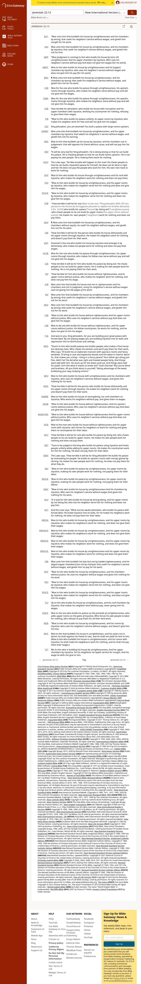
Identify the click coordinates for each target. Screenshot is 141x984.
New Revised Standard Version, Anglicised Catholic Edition (83, 839)
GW (46, 232)
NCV (46, 435)
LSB (46, 315)
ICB (46, 263)
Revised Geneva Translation (50, 862)
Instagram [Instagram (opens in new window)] (89, 922)
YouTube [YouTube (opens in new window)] (88, 937)
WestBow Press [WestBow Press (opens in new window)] (74, 950)
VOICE (45, 613)
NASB (45, 404)
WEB (46, 623)
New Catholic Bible (55, 799)
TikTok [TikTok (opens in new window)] (87, 930)
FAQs (51, 918)
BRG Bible (61, 676)
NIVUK (45, 479)
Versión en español (89, 951)
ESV (46, 182)
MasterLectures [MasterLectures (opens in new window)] (74, 957)
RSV (46, 582)
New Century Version (57, 802)
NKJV (46, 489)
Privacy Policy (119, 978)
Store (33, 939)
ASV (46, 46)
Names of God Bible (76, 775)
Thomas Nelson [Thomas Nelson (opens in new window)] (74, 946)
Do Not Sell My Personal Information (56, 956)
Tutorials (53, 922)
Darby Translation (118, 695)
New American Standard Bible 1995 (94, 795)
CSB (46, 88)
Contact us (54, 939)
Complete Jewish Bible (87, 690)
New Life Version (96, 824)
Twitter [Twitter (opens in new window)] (87, 933)
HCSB (45, 253)
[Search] (132, 12)
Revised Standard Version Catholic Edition (101, 870)
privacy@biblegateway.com (120, 980)
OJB (46, 561)
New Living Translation (78, 826)
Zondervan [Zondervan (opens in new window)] (71, 954)
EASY (45, 162)
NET (46, 445)
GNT (46, 243)
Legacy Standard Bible (91, 756)
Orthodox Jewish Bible (48, 860)
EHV (46, 175)
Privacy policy (56, 943)
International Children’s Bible (110, 741)
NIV (46, 468)
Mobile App (36, 935)
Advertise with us (57, 935)
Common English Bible (111, 688)
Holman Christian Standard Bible (67, 739)
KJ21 (46, 36)
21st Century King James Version (53, 666)
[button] (126, 3)
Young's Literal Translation (105, 889)
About (34, 918)
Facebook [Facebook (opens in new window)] (89, 918)
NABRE (44, 396)
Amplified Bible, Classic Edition (52, 673)
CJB (46, 119)
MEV (46, 375)
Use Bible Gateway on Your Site (57, 929)
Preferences (90, 956)
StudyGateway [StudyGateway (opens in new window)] (73, 922)
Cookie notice (55, 962)
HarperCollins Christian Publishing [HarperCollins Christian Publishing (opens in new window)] (73, 933)
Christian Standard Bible (84, 681)
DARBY (45, 131)
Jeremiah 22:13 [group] (40, 26)
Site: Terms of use (55, 967)
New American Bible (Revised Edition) (85, 778)
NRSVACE (43, 530)
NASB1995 (43, 414)
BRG (46, 77)
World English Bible (56, 887)
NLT (46, 510)
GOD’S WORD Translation (91, 729)
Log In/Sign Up (128, 2)
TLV (46, 602)
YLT (46, 649)
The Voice (102, 882)
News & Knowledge (36, 924)
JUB (46, 284)
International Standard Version (70, 746)
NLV (46, 499)
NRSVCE (44, 540)
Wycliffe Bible (57, 889)
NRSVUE (44, 551)
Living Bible (56, 766)
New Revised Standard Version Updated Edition (106, 853)
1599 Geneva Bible (55, 722)
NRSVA (45, 520)
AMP (46, 57)
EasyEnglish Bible (101, 703)
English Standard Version (108, 710)
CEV (46, 126)
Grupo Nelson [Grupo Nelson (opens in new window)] (73, 939)
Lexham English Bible (47, 763)
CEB (46, 108)
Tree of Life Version (82, 877)
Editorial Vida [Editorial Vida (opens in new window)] (73, 943)
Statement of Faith (37, 930)
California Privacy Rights (56, 948)
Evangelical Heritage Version (79, 707)
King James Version (110, 751)
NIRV (45, 455)
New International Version (69, 812)
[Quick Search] (57, 12)
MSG (46, 346)
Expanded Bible (55, 719)
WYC (46, 633)
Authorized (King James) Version (61, 753)
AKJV (46, 304)
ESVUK (45, 193)
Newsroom (36, 946)
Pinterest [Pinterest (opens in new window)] (88, 926)
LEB (46, 325)
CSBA (45, 98)
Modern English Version (111, 770)
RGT (46, 571)
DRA (46, 141)
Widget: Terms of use (57, 974)
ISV (46, 274)
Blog (33, 943)
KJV (46, 294)
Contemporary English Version (75, 693)
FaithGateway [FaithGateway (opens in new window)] (73, 918)
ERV (46, 151)
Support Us (36, 950)
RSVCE (45, 592)
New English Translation (75, 804)
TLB (46, 336)
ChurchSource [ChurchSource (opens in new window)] (73, 926)
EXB (46, 203)
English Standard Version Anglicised (95, 715)
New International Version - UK (52, 816)
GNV (46, 222)
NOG (46, 386)
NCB (46, 424)
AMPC (45, 67)
